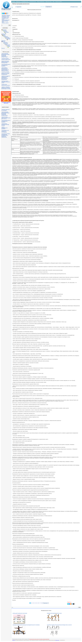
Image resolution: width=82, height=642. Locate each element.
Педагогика (3, 40)
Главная (13, 1)
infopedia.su (13, 640)
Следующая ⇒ (49, 6)
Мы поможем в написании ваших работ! (6, 102)
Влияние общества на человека (6, 110)
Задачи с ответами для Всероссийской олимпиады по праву (6, 88)
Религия (3, 41)
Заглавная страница (6, 15)
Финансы (8, 45)
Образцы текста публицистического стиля (6, 82)
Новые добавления (5, 20)
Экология (3, 48)
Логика (4, 35)
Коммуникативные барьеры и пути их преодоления (5, 73)
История (3, 34)
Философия (8, 44)
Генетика (5, 31)
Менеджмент (8, 38)
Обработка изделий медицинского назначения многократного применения (6, 78)
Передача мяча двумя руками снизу (54, 613)
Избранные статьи (5, 16)
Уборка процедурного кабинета (5, 128)
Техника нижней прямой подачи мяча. (6, 59)
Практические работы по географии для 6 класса (6, 118)
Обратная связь (48, 1)
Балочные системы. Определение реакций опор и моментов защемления (6, 135)
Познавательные (32, 1)
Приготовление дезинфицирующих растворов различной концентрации (5, 55)
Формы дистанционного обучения (20, 613)
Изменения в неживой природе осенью (5, 124)
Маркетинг (6, 36)
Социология (5, 42)
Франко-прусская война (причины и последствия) (5, 62)
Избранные (18, 1)
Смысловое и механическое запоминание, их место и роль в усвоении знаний (5, 69)
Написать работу (5, 22)
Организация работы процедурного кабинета (6, 65)
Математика (7, 37)
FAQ (3, 21)
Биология (4, 30)
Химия (9, 46)
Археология (4, 29)
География (7, 32)
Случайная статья (5, 17)
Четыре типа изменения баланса (6, 85)
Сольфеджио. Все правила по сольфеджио (5, 131)
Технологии (6, 43)
